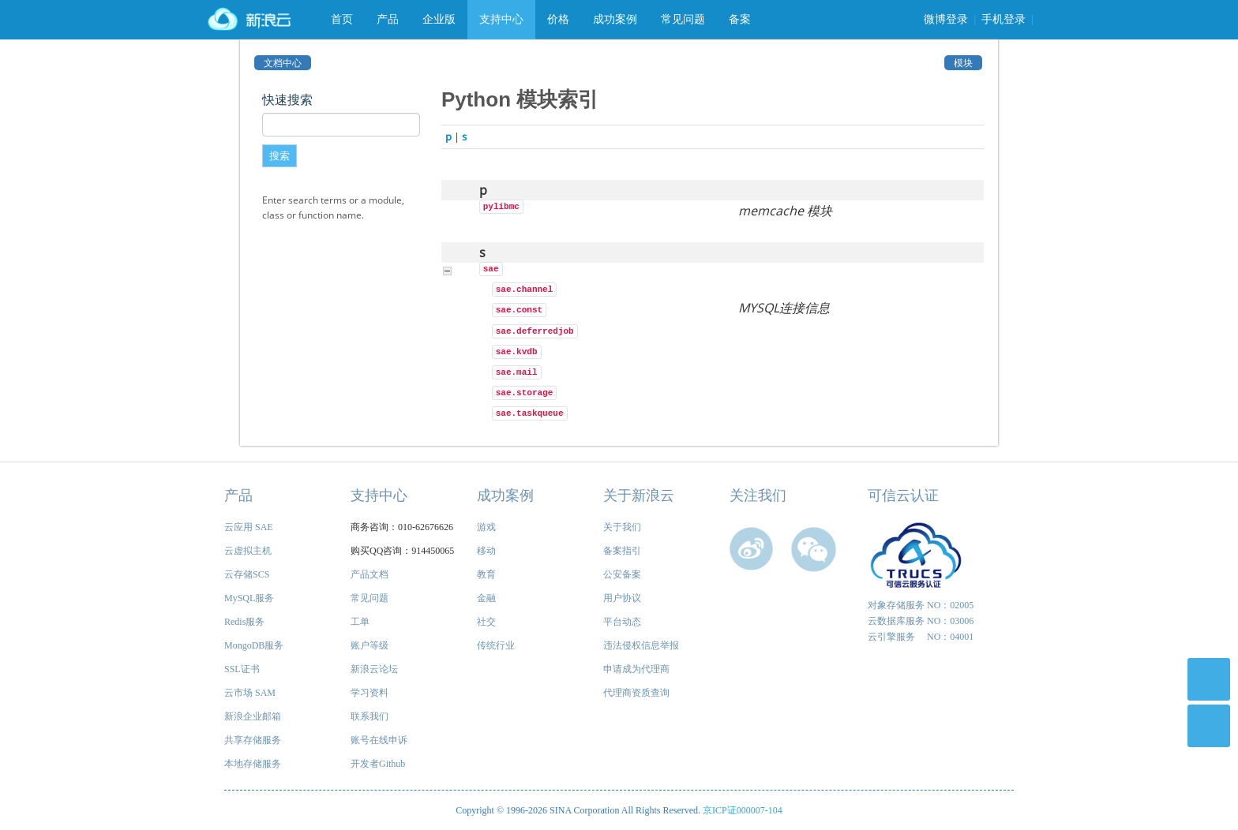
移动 (486, 550)
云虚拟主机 (248, 550)
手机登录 (1003, 19)
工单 (360, 621)
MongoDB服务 (253, 645)
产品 (388, 19)
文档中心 (283, 62)
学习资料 (369, 692)
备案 (740, 19)
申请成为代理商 (636, 669)
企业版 (439, 19)
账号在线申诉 (379, 740)
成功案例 (615, 19)
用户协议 (622, 598)
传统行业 (496, 645)
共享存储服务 (252, 740)
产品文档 (369, 574)
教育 (486, 574)
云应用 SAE (248, 527)
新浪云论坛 (374, 669)
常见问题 (683, 19)
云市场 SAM (250, 692)
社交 (486, 621)
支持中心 (501, 19)
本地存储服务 (252, 763)
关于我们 (622, 527)
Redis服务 (244, 621)
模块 (963, 62)
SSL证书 (242, 669)
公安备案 (622, 574)
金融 (486, 598)
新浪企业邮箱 (252, 716)
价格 (558, 19)
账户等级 (369, 645)
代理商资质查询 (636, 692)
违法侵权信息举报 (641, 645)
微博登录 (946, 19)
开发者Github (378, 763)
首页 (342, 19)
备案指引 (622, 550)
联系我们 (369, 716)
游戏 (486, 527)
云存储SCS (246, 574)
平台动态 (622, 621)
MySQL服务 (249, 598)
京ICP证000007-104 (742, 810)
